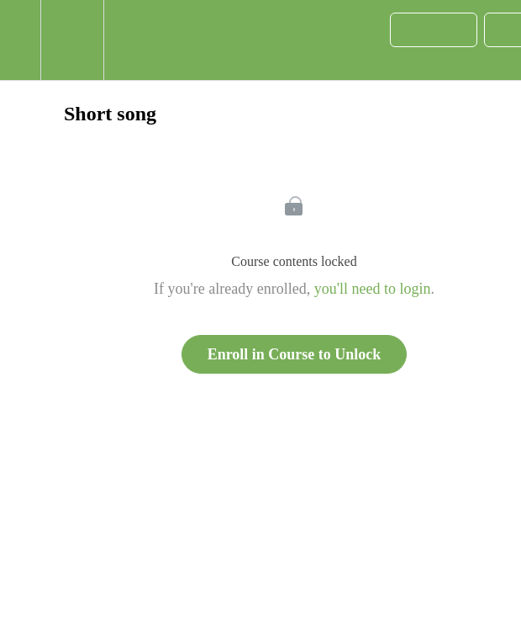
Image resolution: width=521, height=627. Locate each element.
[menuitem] (71, 40)
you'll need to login (372, 288)
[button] (20, 40)
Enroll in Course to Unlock (295, 354)
